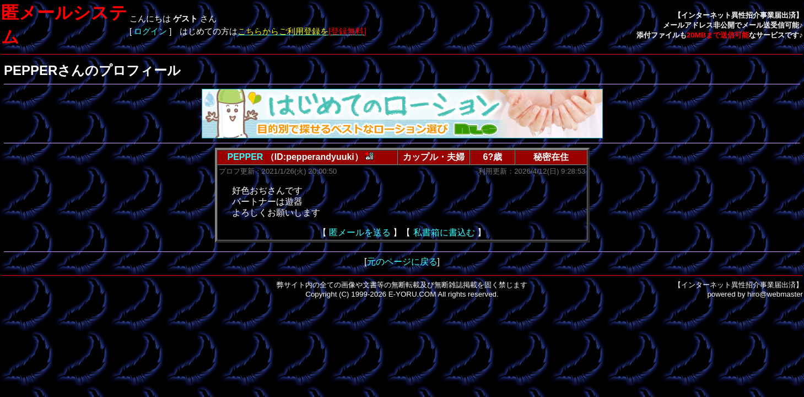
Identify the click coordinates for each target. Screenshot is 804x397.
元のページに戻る (402, 261)
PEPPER (245, 157)
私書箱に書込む (444, 232)
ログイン (150, 31)
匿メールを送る (360, 232)
